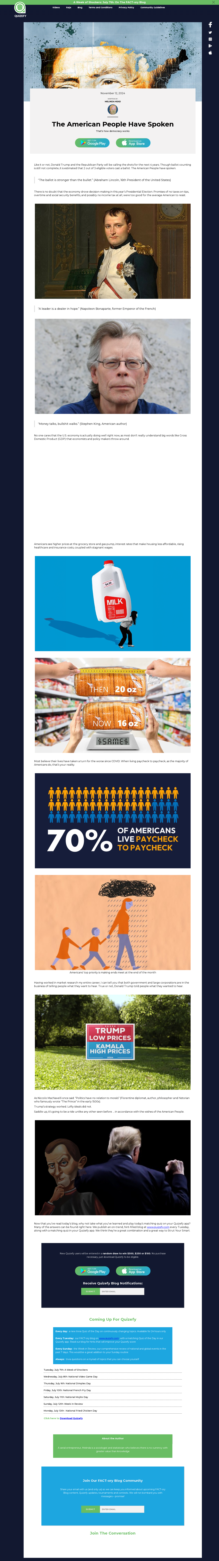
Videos (56, 8)
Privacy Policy (126, 8)
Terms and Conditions (100, 8)
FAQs (68, 8)
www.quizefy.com (158, 1227)
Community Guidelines (153, 8)
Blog (80, 8)
